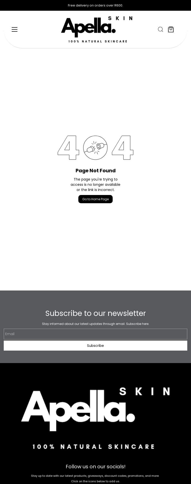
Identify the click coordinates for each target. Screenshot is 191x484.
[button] (160, 29)
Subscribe (95, 345)
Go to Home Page (95, 199)
